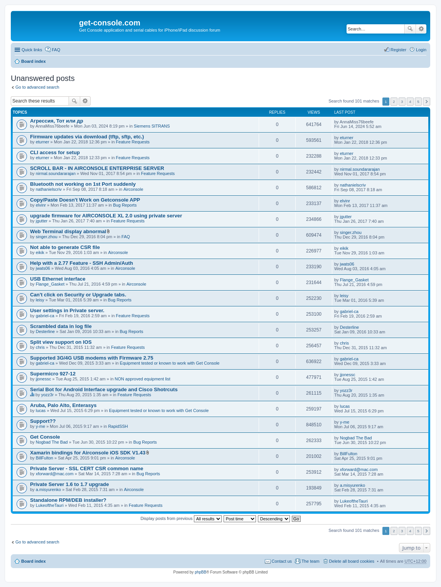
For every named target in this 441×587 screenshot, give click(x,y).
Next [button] (426, 102)
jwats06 (43, 268)
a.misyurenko (48, 489)
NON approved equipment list (142, 379)
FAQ (125, 236)
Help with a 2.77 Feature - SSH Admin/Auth (81, 263)
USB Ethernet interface (58, 279)
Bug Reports (124, 205)
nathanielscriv (49, 189)
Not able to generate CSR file (65, 247)
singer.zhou (46, 236)
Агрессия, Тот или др (56, 121)
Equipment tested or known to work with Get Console (170, 363)
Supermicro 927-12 (53, 374)
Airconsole (133, 189)
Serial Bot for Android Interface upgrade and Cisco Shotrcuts (104, 389)
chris (40, 347)
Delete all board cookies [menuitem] (351, 561)
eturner (42, 142)
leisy (40, 300)
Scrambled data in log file (61, 326)
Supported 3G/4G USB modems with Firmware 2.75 (91, 358)
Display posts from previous (180, 518)
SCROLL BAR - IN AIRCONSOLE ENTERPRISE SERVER (97, 168)
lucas (41, 410)
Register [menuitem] (398, 49)
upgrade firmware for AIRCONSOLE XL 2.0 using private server (106, 216)
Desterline (45, 331)
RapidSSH (118, 426)
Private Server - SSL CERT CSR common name (86, 468)
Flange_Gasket (50, 284)
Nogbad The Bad (52, 442)
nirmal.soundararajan (56, 173)
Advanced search (421, 29)
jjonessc (43, 379)
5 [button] (418, 101)
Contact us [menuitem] (282, 561)
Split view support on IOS (61, 342)
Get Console (45, 437)
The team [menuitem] (310, 561)
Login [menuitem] (421, 49)
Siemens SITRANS (152, 126)
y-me (40, 426)
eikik (40, 252)
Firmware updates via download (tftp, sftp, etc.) (87, 137)
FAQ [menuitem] (56, 49)
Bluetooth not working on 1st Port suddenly (83, 184)
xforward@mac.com (55, 473)
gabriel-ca (45, 315)
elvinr (41, 205)
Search (410, 29)
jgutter (42, 221)
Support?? (43, 421)
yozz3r (47, 394)
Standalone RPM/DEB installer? (68, 500)
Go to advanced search (37, 87)
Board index (33, 61)
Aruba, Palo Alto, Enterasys (63, 405)
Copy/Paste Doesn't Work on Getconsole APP (85, 200)
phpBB (200, 572)
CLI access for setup (55, 152)
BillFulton (44, 458)
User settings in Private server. (67, 310)
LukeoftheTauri (50, 505)
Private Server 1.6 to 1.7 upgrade (69, 484)
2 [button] (394, 101)
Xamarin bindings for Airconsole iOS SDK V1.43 (87, 453)
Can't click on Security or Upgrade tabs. (78, 295)
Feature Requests (133, 142)
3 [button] (402, 101)
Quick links (32, 49)
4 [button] (410, 101)
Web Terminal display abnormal (68, 231)
